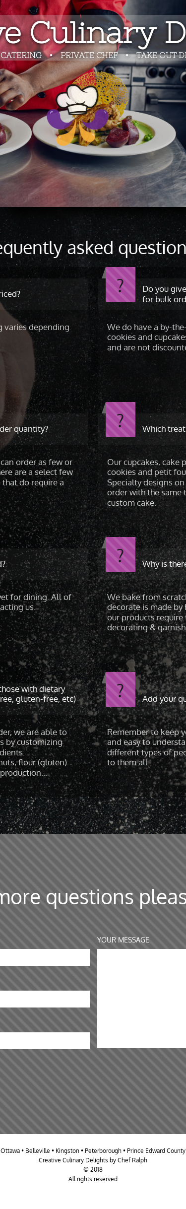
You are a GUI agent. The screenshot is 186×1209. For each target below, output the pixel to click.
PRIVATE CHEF (90, 55)
